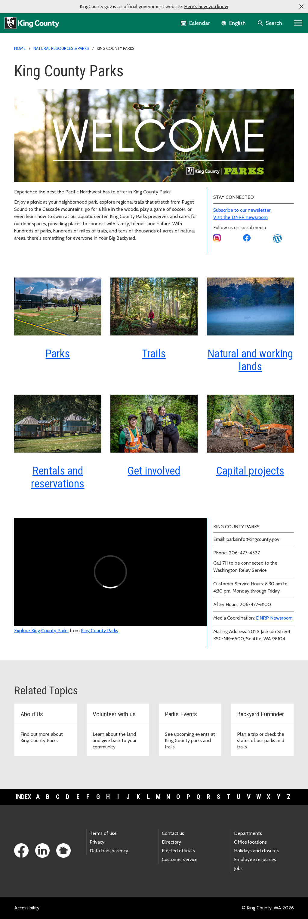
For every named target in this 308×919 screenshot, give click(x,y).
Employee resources (255, 859)
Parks (57, 353)
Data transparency (109, 851)
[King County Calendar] (195, 23)
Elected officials (178, 851)
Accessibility (26, 908)
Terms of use (103, 833)
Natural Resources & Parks (61, 48)
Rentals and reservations (57, 477)
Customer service (180, 859)
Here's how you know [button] (206, 6)
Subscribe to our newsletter (242, 210)
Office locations (250, 842)
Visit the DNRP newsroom (240, 217)
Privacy (97, 842)
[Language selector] (234, 23)
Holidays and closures (256, 851)
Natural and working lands (250, 360)
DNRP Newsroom (274, 618)
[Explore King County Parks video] (110, 572)
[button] (301, 6)
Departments (248, 833)
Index (23, 796)
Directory (171, 842)
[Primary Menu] (298, 23)
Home (20, 48)
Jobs (238, 868)
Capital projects (250, 471)
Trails (154, 353)
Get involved (154, 471)
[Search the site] (270, 23)
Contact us (173, 833)
